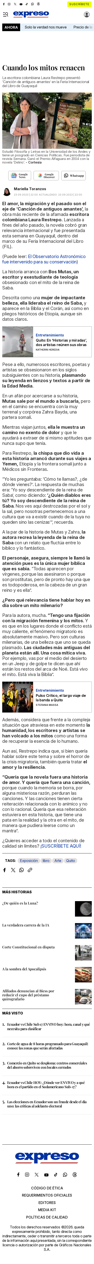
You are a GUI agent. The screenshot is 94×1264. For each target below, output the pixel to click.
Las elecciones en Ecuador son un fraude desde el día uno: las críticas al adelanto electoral (47, 1103)
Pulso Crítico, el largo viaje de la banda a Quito (61, 697)
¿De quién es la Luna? (20, 903)
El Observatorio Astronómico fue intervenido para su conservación (44, 259)
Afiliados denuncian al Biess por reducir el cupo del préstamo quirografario (28, 994)
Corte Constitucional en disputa (28, 947)
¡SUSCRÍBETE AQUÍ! (60, 846)
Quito (70, 860)
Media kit (47, 1210)
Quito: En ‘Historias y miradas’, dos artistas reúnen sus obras (61, 342)
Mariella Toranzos (30, 189)
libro (46, 860)
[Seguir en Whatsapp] (73, 175)
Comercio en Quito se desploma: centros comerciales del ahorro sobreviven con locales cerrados (47, 1065)
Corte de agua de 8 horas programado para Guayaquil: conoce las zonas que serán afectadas (47, 1045)
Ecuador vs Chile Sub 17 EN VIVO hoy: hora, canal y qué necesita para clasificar (48, 1026)
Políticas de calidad (47, 1217)
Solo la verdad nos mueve (46, 27)
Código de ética (47, 1188)
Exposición (29, 860)
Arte (57, 860)
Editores (47, 1203)
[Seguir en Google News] (19, 175)
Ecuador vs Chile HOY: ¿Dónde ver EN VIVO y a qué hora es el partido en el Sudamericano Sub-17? (46, 1084)
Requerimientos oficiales (47, 1195)
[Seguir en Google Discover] (46, 175)
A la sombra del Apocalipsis (24, 969)
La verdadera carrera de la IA (25, 925)
